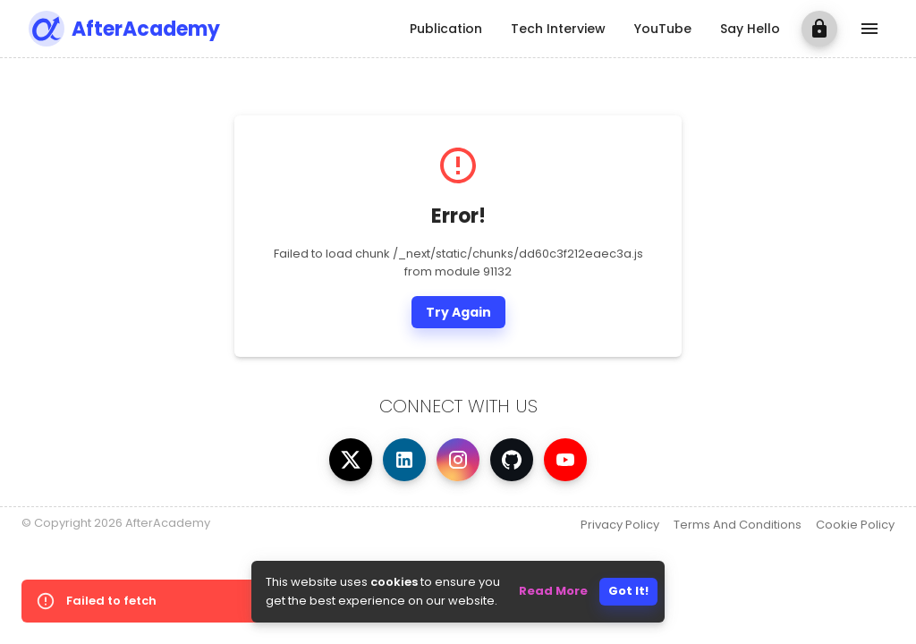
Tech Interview (558, 29)
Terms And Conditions (738, 524)
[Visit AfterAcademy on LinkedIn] (404, 459)
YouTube (662, 29)
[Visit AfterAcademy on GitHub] (511, 459)
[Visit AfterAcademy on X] (350, 459)
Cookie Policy (855, 524)
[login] (819, 29)
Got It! (628, 590)
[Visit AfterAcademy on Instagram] (458, 459)
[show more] (869, 29)
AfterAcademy (146, 29)
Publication (446, 29)
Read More (553, 590)
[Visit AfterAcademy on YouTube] (565, 459)
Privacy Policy (620, 524)
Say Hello (750, 29)
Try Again (458, 312)
